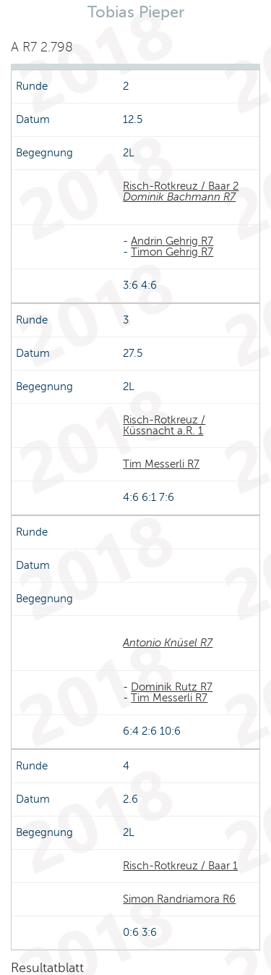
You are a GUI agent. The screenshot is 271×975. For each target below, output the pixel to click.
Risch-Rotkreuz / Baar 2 (180, 186)
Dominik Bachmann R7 (179, 197)
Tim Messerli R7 (161, 464)
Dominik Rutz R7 (171, 687)
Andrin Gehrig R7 (172, 241)
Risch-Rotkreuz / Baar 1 (180, 865)
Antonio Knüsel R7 (167, 643)
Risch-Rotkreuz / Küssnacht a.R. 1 (164, 425)
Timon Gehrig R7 (172, 252)
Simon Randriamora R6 (179, 899)
